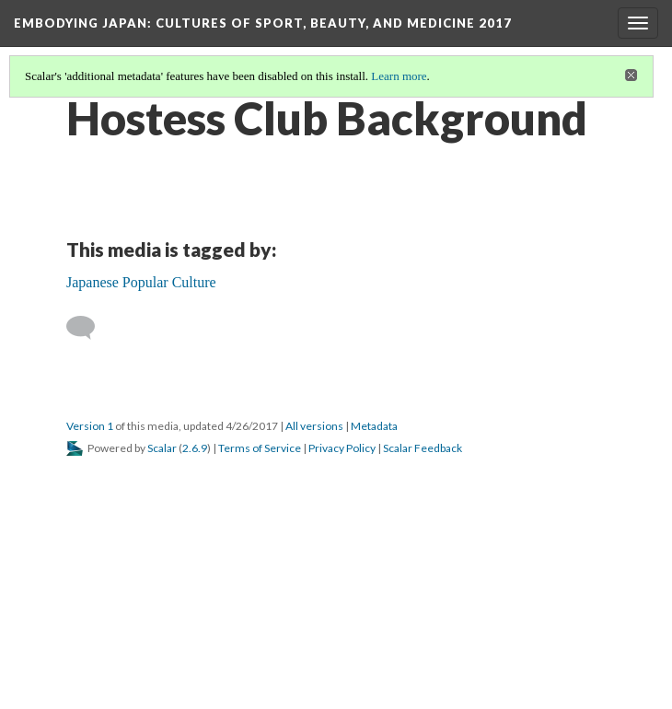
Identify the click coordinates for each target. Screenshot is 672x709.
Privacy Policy (342, 448)
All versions (314, 426)
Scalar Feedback (422, 448)
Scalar (162, 448)
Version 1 (89, 426)
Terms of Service (259, 448)
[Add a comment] (88, 328)
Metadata (374, 426)
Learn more (398, 76)
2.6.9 (194, 448)
